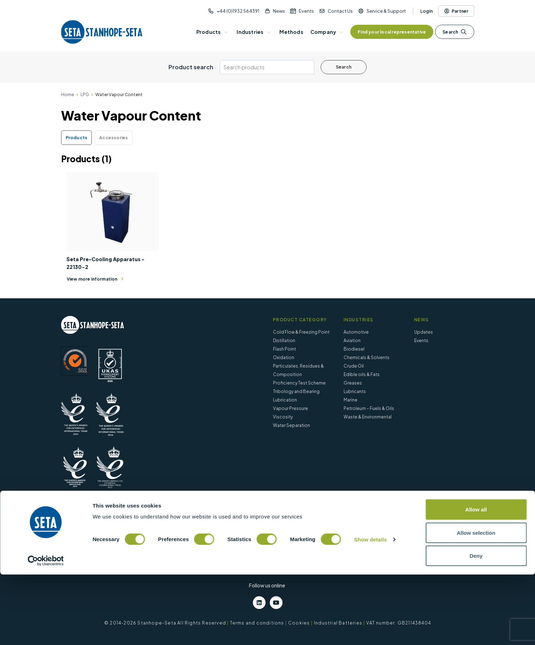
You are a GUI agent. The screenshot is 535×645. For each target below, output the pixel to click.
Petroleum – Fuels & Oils (369, 408)
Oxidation (283, 357)
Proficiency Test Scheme (299, 383)
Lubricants (355, 391)
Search (454, 32)
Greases (353, 383)
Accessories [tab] (113, 137)
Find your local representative (392, 32)
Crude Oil (354, 366)
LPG (85, 94)
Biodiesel (354, 349)
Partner (456, 11)
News (279, 11)
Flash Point (284, 349)
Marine (350, 400)
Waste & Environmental (368, 417)
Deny (476, 626)
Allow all (476, 580)
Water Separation (291, 425)
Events (306, 11)
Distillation (284, 340)
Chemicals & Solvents (367, 357)
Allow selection (476, 603)
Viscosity (283, 417)
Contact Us (340, 11)
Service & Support (386, 11)
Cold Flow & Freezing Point (301, 332)
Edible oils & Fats (362, 374)
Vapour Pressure (290, 408)
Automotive (356, 332)
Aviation (352, 340)
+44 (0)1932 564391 (237, 11)
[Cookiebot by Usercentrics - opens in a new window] (46, 631)
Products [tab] (77, 137)
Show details (370, 610)
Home (67, 94)
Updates (423, 332)
